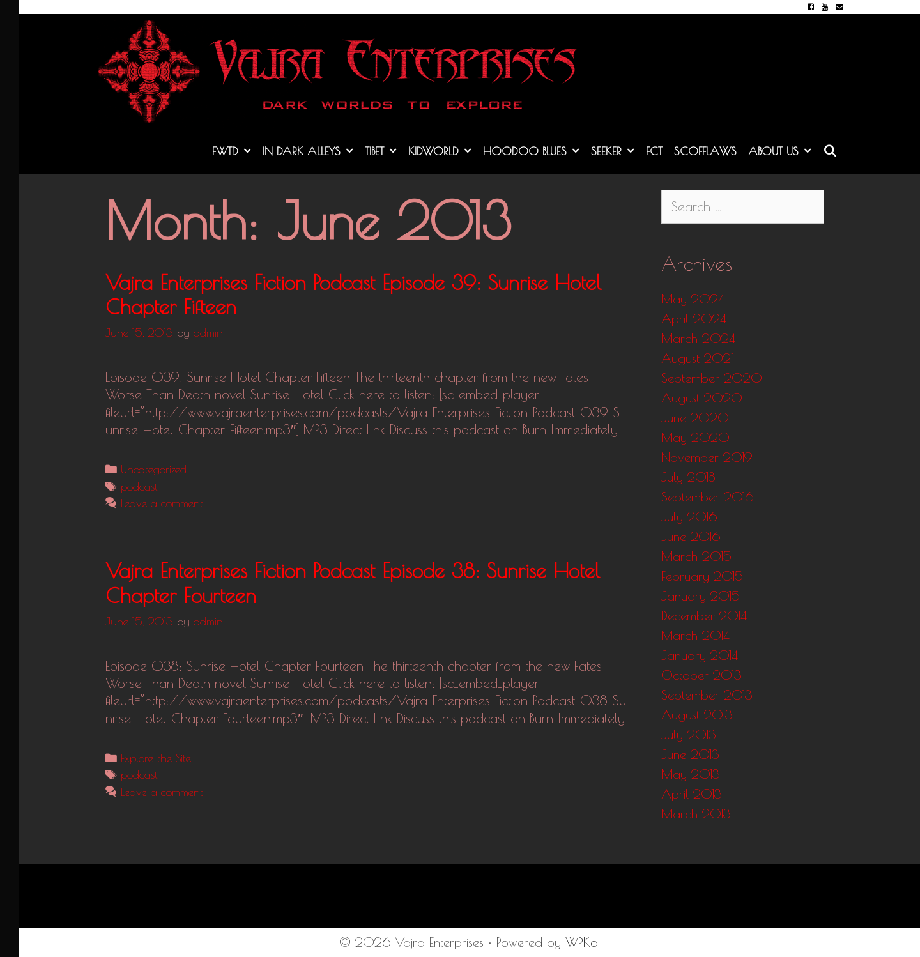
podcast (139, 486)
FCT (654, 151)
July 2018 (688, 477)
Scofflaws (705, 151)
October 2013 (701, 675)
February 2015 (702, 576)
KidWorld (442, 151)
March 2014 (695, 635)
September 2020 (711, 378)
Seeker (615, 151)
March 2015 (696, 556)
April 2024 (693, 318)
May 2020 (695, 437)
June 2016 (690, 536)
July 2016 (689, 516)
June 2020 (695, 417)
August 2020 (701, 397)
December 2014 (704, 615)
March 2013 (696, 813)
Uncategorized (154, 469)
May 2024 (692, 298)
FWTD (234, 151)
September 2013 (707, 694)
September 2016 (707, 496)
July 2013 (688, 734)
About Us (782, 151)
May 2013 (690, 774)
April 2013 (691, 793)
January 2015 (700, 595)
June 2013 (690, 754)
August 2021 (697, 358)
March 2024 (698, 338)
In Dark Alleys (311, 151)
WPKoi (582, 942)
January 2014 (699, 655)
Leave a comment (162, 503)
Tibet (383, 151)
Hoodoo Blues (534, 151)
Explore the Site (156, 758)
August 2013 (697, 714)
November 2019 (707, 457)
